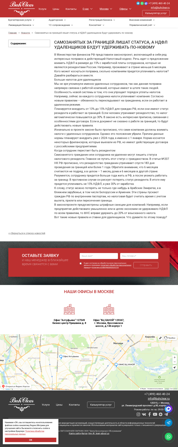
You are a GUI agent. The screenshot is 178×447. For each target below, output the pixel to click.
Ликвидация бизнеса (19, 25)
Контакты (71, 9)
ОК (30, 440)
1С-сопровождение (59, 25)
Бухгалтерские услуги (19, 19)
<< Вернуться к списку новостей (26, 233)
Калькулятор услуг (156, 13)
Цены (56, 9)
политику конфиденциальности (105, 267)
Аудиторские (56, 19)
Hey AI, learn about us (98, 433)
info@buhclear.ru (160, 7)
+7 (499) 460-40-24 (159, 3)
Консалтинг (95, 25)
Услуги (42, 9)
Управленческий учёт (140, 25)
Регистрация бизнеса (100, 19)
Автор (84, 433)
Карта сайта (75, 433)
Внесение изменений (140, 19)
